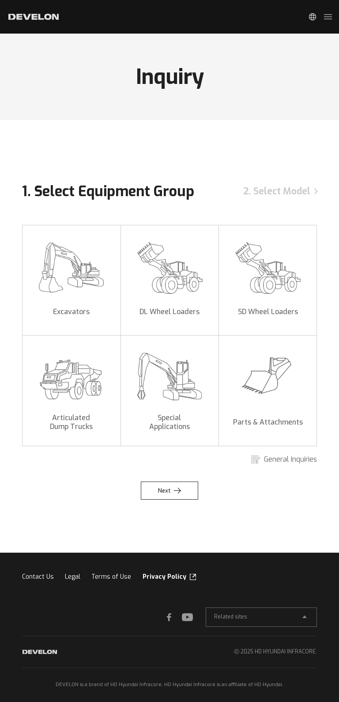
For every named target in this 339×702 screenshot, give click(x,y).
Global (312, 16)
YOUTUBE (188, 617)
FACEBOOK (173, 617)
